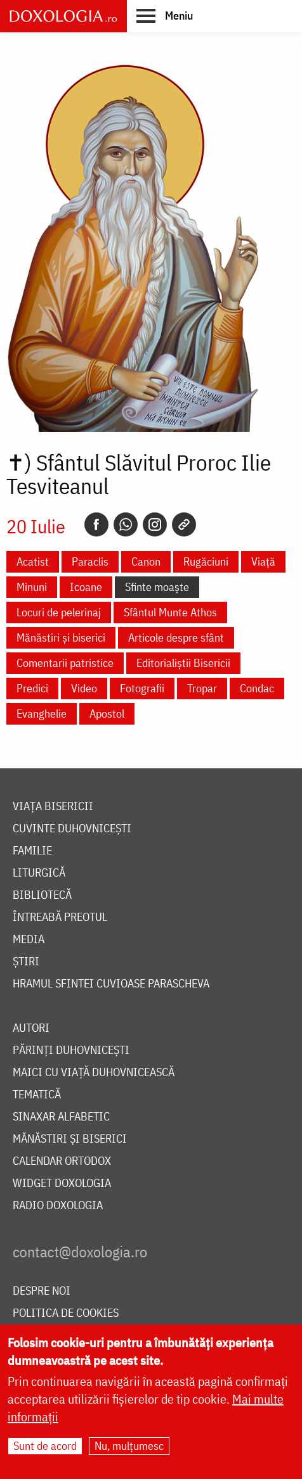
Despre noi (41, 1291)
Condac (257, 688)
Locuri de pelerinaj (58, 612)
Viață (263, 561)
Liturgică (39, 873)
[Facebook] (96, 524)
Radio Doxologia (58, 1205)
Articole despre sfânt (176, 637)
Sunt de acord (45, 1445)
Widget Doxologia (62, 1183)
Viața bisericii (53, 806)
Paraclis (90, 561)
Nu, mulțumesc (129, 1445)
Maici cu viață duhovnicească (93, 1072)
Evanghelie (41, 713)
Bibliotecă (42, 895)
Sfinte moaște (157, 587)
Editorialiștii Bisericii (183, 663)
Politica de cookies (66, 1313)
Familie (32, 851)
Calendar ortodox (62, 1161)
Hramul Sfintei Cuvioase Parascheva (111, 984)
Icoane (86, 587)
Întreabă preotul (60, 917)
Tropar (202, 688)
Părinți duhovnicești (71, 1050)
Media (28, 939)
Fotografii (142, 688)
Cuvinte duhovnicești (72, 828)
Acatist (32, 561)
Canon (146, 561)
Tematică (37, 1094)
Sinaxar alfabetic (61, 1117)
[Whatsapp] (126, 524)
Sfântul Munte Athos (170, 612)
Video (84, 688)
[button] (164, 15)
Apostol (106, 713)
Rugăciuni (205, 561)
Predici (32, 688)
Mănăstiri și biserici (60, 637)
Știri (26, 961)
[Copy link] (184, 524)
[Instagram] (155, 524)
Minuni (31, 587)
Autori (31, 1028)
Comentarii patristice (65, 663)
